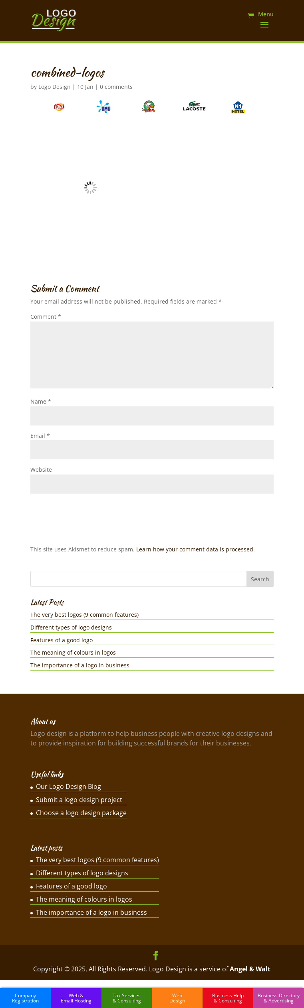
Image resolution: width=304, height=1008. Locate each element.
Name (40, 401)
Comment (45, 316)
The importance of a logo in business (79, 665)
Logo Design (54, 86)
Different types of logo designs (71, 627)
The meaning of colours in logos (73, 652)
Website (41, 469)
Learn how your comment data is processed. (195, 549)
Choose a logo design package (81, 812)
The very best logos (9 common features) (84, 614)
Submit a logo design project (79, 799)
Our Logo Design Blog (68, 786)
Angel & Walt (250, 969)
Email (40, 435)
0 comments (116, 86)
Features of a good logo (61, 640)
